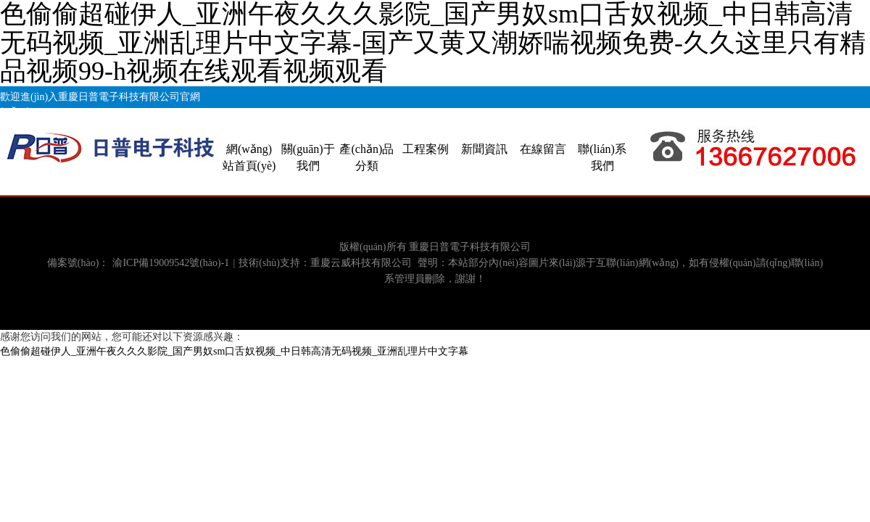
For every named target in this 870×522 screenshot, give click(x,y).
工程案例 (425, 149)
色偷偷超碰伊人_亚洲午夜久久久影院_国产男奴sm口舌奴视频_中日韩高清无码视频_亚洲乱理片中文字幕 (234, 351)
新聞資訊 (484, 149)
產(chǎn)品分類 (366, 157)
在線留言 (543, 149)
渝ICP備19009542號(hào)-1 (170, 262)
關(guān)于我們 (308, 157)
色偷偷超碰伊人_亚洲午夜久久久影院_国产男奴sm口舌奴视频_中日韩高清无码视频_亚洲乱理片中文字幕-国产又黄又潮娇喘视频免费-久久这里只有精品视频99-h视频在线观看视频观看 (433, 43)
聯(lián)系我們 (602, 157)
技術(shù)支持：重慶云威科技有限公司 (325, 262)
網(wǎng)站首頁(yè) (249, 157)
